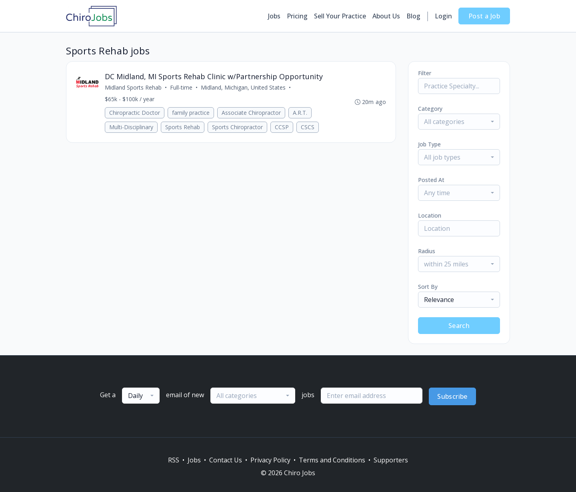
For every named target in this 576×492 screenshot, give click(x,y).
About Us (386, 16)
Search (459, 325)
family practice (191, 112)
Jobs (274, 16)
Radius (426, 251)
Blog (413, 16)
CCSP (282, 127)
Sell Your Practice (340, 16)
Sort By (428, 286)
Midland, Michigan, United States (243, 87)
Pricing (297, 16)
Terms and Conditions (332, 460)
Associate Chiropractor (251, 112)
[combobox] (459, 122)
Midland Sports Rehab (133, 87)
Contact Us (225, 460)
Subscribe (452, 396)
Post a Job (484, 16)
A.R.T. (300, 112)
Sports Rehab (182, 127)
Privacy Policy (270, 460)
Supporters (391, 460)
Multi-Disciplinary (131, 127)
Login (443, 16)
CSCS (307, 127)
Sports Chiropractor (237, 127)
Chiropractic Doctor (134, 112)
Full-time (181, 87)
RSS (173, 460)
